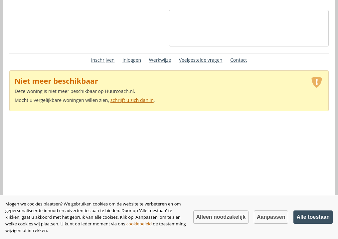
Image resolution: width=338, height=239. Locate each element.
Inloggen (131, 60)
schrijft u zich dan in (132, 100)
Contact (238, 60)
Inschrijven (103, 60)
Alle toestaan (313, 217)
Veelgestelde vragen (201, 60)
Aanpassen (271, 217)
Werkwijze (160, 60)
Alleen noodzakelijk (221, 217)
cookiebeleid (139, 224)
